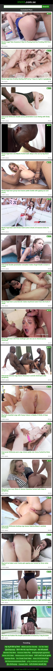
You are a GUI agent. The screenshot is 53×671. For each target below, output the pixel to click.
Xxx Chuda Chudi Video (23, 658)
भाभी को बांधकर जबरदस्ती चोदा (37, 664)
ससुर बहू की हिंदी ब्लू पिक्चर (12, 647)
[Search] (23, 6)
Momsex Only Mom (9, 652)
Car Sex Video (43, 647)
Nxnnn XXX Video (8, 655)
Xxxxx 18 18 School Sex (40, 658)
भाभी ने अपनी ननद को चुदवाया (42, 655)
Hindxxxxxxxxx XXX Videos (24, 655)
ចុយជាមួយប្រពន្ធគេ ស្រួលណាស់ (40, 652)
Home (16, 669)
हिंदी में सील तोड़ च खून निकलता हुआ (26, 649)
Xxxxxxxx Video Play (24, 652)
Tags (20, 669)
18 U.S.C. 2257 (34, 669)
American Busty (10, 658)
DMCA (26, 669)
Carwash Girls (23, 664)
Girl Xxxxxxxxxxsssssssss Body (15, 661)
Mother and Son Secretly (29, 647)
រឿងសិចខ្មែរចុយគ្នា (10, 649)
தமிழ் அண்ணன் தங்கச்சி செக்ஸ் (37, 661)
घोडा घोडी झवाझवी (43, 649)
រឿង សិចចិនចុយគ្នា (12, 664)
